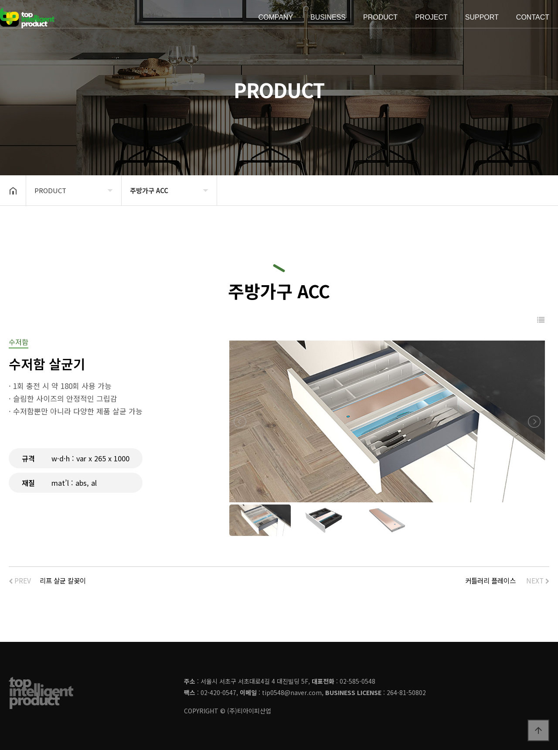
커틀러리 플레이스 (490, 580)
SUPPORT (482, 17)
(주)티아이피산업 (249, 710)
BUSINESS (328, 17)
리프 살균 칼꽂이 (63, 580)
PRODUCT (380, 17)
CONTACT (532, 17)
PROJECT (431, 17)
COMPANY (275, 17)
